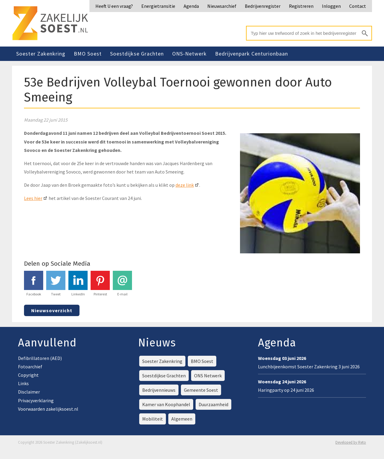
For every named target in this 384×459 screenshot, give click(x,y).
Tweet (55, 283)
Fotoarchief (30, 367)
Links (23, 383)
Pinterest (100, 283)
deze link (185, 185)
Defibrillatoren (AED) (40, 358)
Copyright (28, 375)
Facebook (33, 283)
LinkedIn (78, 283)
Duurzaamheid (213, 404)
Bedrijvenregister (262, 6)
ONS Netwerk (208, 376)
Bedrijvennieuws (159, 390)
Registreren (301, 6)
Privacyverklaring (36, 400)
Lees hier (33, 198)
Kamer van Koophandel (166, 404)
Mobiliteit (152, 419)
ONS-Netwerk (189, 53)
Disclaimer (29, 392)
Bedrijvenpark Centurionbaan (251, 53)
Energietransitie (158, 6)
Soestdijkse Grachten (137, 53)
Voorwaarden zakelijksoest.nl (48, 409)
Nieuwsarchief (221, 6)
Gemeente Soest (201, 390)
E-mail (122, 283)
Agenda (191, 6)
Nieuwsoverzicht (51, 310)
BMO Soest (88, 53)
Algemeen (181, 419)
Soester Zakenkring (40, 53)
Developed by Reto (350, 442)
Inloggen (331, 6)
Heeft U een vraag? (114, 6)
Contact (357, 6)
